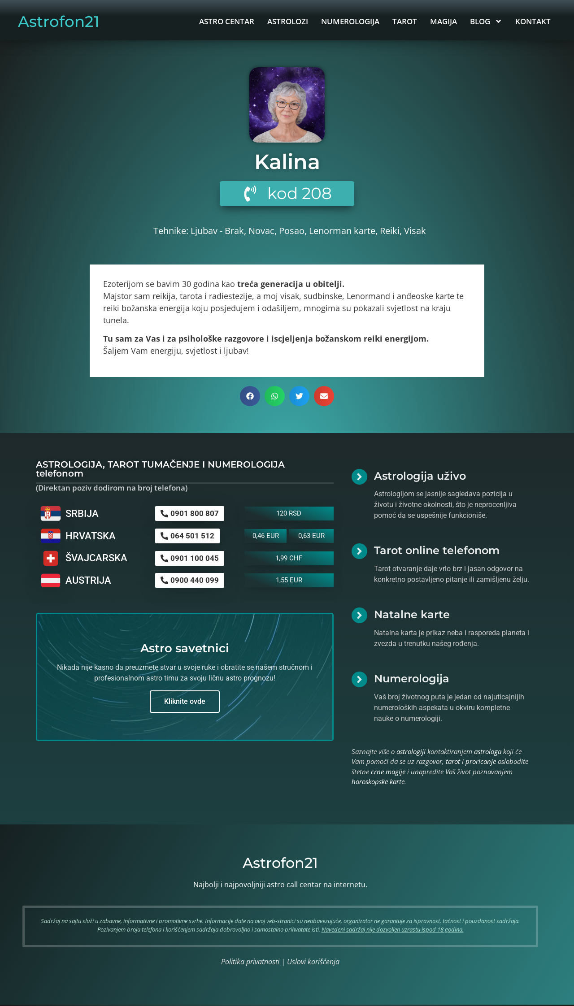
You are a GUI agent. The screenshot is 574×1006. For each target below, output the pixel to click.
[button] (250, 397)
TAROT (404, 21)
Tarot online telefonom (437, 551)
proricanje (480, 762)
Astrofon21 (59, 21)
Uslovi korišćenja (313, 962)
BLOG (486, 21)
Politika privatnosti (250, 962)
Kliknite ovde (184, 702)
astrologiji (411, 752)
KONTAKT (533, 21)
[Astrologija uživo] (359, 478)
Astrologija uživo (420, 476)
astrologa (487, 752)
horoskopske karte (378, 782)
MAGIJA (443, 21)
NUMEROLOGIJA (350, 21)
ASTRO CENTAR (226, 21)
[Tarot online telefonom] (359, 552)
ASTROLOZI (287, 21)
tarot (453, 762)
